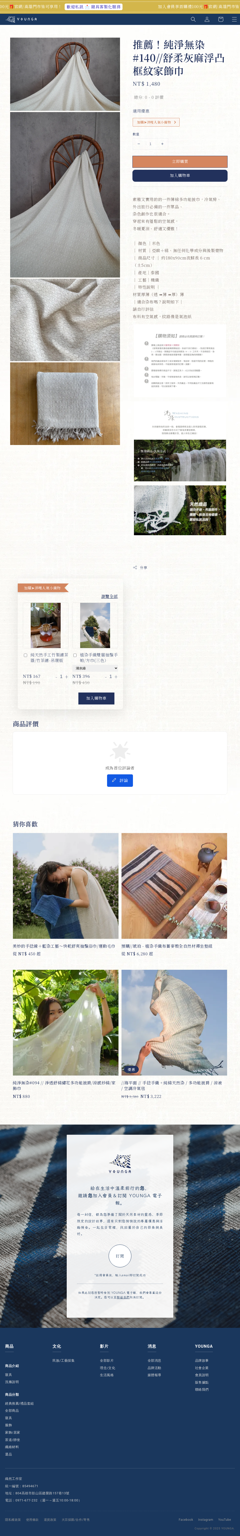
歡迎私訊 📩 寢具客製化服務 (101, 7)
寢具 (8, 1375)
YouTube (224, 1520)
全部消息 (154, 1360)
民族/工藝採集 (64, 1360)
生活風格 (107, 1375)
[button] (193, 19)
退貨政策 (50, 1520)
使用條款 (32, 1520)
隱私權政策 (13, 1520)
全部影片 (107, 1360)
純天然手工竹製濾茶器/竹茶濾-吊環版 (45, 657)
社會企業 (202, 1368)
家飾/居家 (12, 1432)
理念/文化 (107, 1368)
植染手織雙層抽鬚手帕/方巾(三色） (95, 657)
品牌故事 (202, 1360)
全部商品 (12, 1410)
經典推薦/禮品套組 (19, 1403)
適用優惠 (141, 111)
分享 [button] (140, 567)
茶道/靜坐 (12, 1440)
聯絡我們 (123, 1297)
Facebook (186, 1520)
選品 (8, 1454)
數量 (136, 134)
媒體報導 (154, 1375)
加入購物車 (180, 175)
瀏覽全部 (109, 596)
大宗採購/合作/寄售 (76, 1520)
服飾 (8, 1425)
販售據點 (202, 1382)
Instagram (205, 1520)
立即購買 (180, 161)
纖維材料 (12, 1447)
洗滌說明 (12, 1382)
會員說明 (202, 1375)
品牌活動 (154, 1368)
